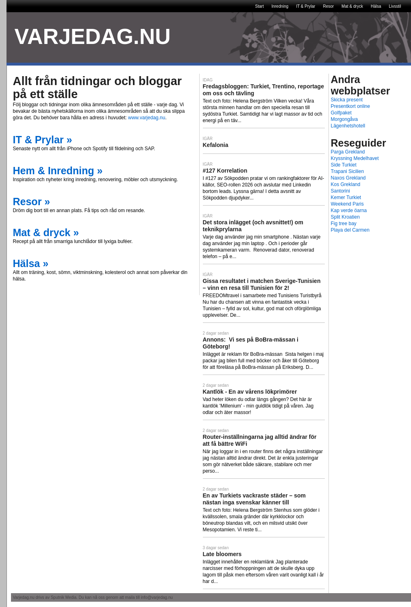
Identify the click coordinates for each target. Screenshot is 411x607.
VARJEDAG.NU (93, 36)
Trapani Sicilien (347, 171)
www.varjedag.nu (146, 118)
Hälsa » (31, 263)
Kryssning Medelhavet (355, 158)
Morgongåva (344, 119)
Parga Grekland (348, 152)
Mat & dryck (352, 6)
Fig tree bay (344, 223)
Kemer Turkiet (346, 197)
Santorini (340, 191)
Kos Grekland (346, 184)
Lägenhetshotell (348, 126)
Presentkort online (350, 106)
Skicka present (347, 100)
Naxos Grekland (348, 178)
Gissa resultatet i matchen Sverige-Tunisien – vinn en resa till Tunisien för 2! (262, 284)
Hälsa (376, 6)
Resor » (31, 201)
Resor (328, 6)
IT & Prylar (305, 6)
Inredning (280, 6)
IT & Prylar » (42, 139)
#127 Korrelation (225, 170)
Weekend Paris (347, 204)
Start (259, 6)
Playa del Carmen (350, 230)
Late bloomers (222, 554)
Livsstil (395, 6)
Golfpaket (341, 113)
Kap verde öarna (349, 210)
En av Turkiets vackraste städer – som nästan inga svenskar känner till (254, 499)
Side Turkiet (344, 165)
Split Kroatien (345, 217)
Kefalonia (215, 145)
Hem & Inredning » (58, 170)
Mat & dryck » (46, 232)
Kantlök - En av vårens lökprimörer (250, 391)
